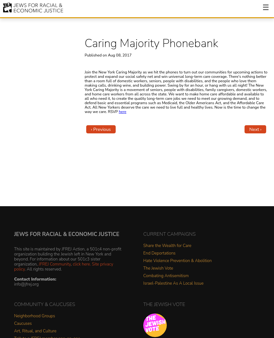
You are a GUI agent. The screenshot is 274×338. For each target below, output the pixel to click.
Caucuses (23, 323)
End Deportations (159, 253)
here (122, 111)
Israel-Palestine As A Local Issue (173, 283)
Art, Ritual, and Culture (35, 331)
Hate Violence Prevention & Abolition (177, 261)
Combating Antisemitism (166, 276)
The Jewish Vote (158, 268)
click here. (82, 264)
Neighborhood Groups (34, 316)
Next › (255, 129)
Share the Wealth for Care (167, 246)
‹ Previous (101, 129)
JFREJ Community (55, 264)
